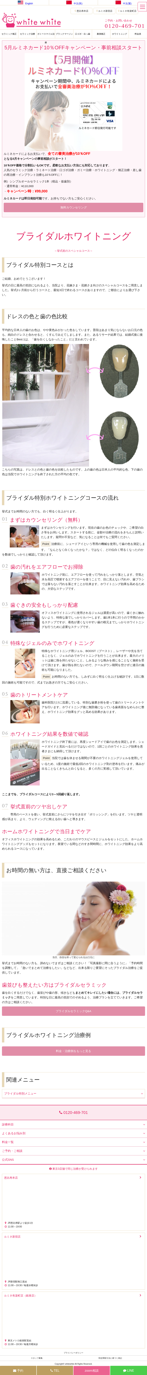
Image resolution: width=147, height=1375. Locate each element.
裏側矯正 (101, 34)
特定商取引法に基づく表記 (110, 1358)
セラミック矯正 (9, 34)
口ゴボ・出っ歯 (82, 34)
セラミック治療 (27, 34)
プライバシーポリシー (73, 1353)
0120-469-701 (73, 1112)
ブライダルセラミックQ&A (73, 1011)
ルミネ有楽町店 (127, 11)
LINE (128, 1370)
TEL (55, 1370)
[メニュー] (142, 6)
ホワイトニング (119, 34)
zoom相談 (92, 1370)
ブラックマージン (64, 34)
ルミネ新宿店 (104, 11)
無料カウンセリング (73, 207)
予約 (18, 1370)
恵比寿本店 (81, 11)
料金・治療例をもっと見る (73, 1051)
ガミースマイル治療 (46, 35)
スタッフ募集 (37, 1358)
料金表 (138, 34)
